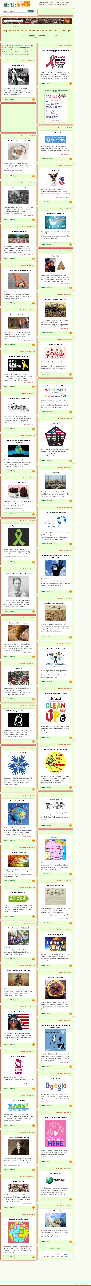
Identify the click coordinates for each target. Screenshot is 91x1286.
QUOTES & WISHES (64, 2)
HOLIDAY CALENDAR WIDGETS (61, 4)
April (65, 1252)
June (52, 1254)
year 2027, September (23, 45)
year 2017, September (19, 47)
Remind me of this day (46, 83)
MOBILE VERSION (43, 2)
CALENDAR (52, 2)
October (52, 1256)
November (58, 1256)
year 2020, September (25, 49)
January (46, 1252)
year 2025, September (19, 54)
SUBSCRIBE (42, 4)
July (58, 1254)
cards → (58, 197)
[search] (15, 11)
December (65, 1256)
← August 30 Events (18, 35)
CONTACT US (50, 4)
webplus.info (87, 1284)
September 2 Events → (55, 35)
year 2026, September (11, 45)
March (59, 1252)
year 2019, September (13, 49)
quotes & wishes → (65, 154)
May (46, 1254)
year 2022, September (16, 52)
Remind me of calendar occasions (13, 21)
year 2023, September (28, 52)
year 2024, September (7, 54)
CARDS (57, 2)
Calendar (5, 27)
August (65, 1254)
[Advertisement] (55, 11)
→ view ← (36, 37)
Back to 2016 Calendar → (55, 1248)
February (52, 1252)
